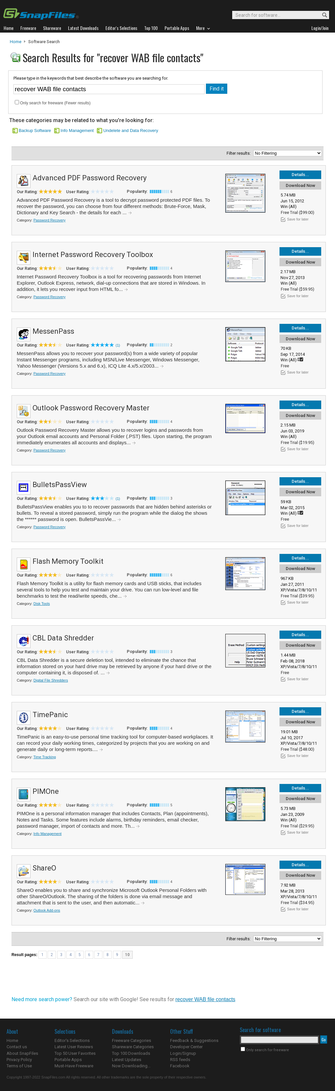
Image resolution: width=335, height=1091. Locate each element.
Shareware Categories (133, 1046)
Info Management (77, 130)
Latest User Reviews (74, 1046)
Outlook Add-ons (47, 910)
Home (15, 41)
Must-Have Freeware (74, 1065)
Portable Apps (68, 1059)
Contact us (17, 1046)
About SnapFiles (22, 1053)
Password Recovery (50, 220)
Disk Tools (42, 604)
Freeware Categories (131, 1040)
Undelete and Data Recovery (130, 130)
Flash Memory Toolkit (68, 561)
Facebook (180, 1065)
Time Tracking (45, 757)
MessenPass (53, 331)
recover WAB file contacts (205, 999)
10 (127, 954)
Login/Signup (183, 1053)
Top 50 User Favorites (75, 1053)
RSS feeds (180, 1059)
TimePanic (50, 715)
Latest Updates (126, 1059)
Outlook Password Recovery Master (91, 408)
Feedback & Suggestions (194, 1040)
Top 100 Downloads (131, 1053)
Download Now (300, 185)
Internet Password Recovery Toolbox (93, 254)
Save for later (297, 219)
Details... (300, 174)
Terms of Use (19, 1065)
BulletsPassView (60, 485)
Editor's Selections (72, 1040)
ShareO (44, 868)
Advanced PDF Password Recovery (89, 178)
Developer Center (186, 1046)
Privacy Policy (19, 1059)
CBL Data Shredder (63, 638)
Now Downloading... (131, 1065)
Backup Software (35, 130)
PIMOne (46, 791)
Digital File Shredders (51, 680)
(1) (118, 345)
